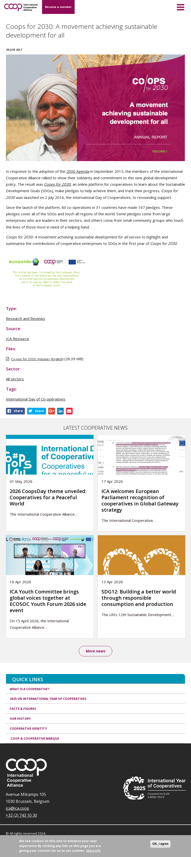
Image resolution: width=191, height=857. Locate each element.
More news (95, 651)
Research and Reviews (25, 318)
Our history (20, 719)
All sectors (15, 378)
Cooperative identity (28, 728)
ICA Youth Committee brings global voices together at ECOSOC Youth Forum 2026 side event (48, 601)
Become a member (58, 7)
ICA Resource (17, 338)
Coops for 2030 (57, 184)
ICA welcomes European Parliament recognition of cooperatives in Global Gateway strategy (140, 500)
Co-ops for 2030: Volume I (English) (37, 359)
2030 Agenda (77, 171)
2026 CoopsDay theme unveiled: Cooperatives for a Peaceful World (48, 497)
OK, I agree (160, 844)
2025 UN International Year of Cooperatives (48, 699)
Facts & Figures (23, 709)
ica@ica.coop (17, 808)
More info (94, 851)
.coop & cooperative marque (34, 738)
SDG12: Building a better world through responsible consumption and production (138, 597)
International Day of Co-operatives (35, 399)
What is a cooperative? (29, 689)
